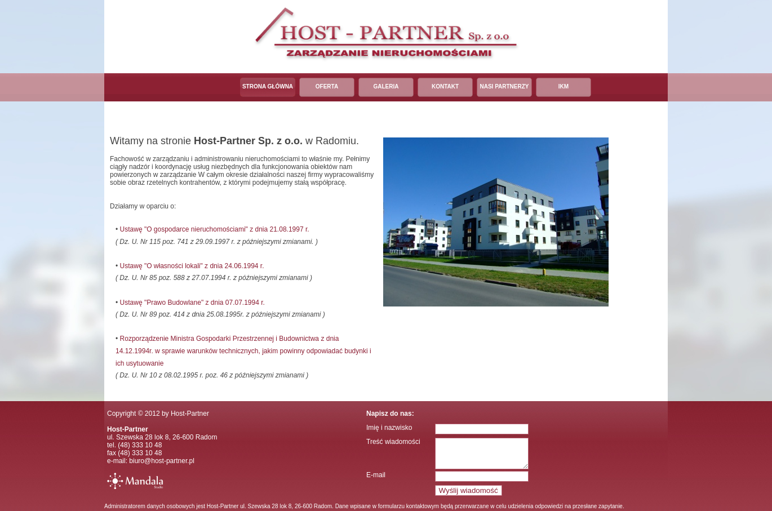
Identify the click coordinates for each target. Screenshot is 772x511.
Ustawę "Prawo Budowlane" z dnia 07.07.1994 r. (192, 302)
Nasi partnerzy (504, 86)
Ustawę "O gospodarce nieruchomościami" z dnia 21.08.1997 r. (214, 229)
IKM (563, 86)
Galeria (386, 86)
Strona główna (267, 86)
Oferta (327, 86)
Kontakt (445, 86)
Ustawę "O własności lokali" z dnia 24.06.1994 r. (192, 266)
